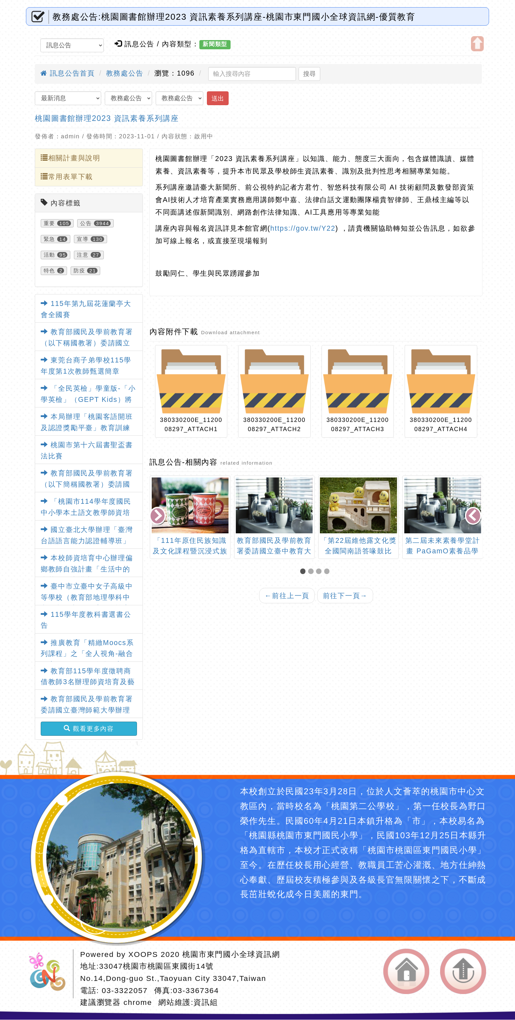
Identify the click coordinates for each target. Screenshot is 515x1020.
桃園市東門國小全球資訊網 (231, 954)
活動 (50, 255)
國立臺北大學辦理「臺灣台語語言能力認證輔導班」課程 (87, 541)
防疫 (79, 270)
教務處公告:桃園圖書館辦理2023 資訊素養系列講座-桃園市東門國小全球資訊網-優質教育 (234, 17)
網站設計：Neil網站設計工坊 (50, 973)
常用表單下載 (67, 176)
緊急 (50, 239)
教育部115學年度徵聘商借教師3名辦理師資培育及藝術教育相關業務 (88, 682)
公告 (86, 223)
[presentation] (158, 516)
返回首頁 (406, 971)
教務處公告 (125, 73)
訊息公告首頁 (67, 73)
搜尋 (309, 73)
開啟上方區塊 (477, 43)
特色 (50, 270)
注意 (83, 255)
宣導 (83, 239)
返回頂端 (463, 971)
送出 (218, 98)
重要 (50, 223)
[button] (304, 571)
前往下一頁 (345, 595)
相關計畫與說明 (71, 158)
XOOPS (143, 954)
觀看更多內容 (89, 728)
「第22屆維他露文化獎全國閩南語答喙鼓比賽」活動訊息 (442, 551)
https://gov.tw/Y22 (302, 228)
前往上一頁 (286, 595)
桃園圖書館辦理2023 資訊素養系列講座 (107, 118)
